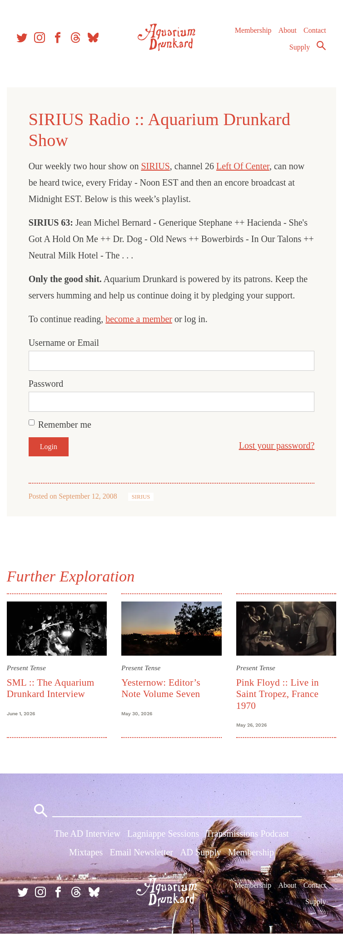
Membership (252, 31)
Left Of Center (243, 166)
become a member (139, 319)
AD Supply (200, 853)
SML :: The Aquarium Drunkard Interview (51, 688)
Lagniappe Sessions (163, 834)
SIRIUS (156, 166)
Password (46, 384)
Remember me (65, 424)
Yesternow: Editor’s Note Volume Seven (161, 688)
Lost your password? (276, 445)
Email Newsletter (141, 853)
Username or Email (64, 343)
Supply (299, 48)
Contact (314, 31)
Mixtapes (86, 853)
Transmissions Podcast (247, 834)
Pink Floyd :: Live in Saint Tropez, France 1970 (277, 694)
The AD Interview (87, 834)
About (287, 31)
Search (321, 46)
